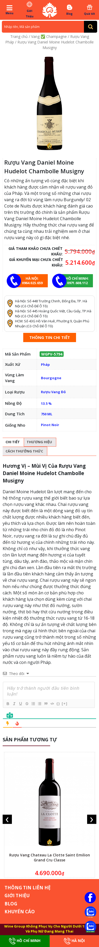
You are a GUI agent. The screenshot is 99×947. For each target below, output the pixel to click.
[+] (65, 704)
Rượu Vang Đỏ (53, 391)
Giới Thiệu (29, 9)
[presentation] (7, 819)
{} (58, 704)
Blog (69, 10)
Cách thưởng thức (24, 451)
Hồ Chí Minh (24, 941)
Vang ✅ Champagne (49, 36)
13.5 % (46, 403)
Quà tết (89, 10)
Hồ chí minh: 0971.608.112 (77, 280)
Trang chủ (19, 36)
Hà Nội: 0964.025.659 (32, 280)
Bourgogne (51, 378)
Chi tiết (13, 442)
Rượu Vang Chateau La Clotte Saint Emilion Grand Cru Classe (49, 857)
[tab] (12, 442)
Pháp (45, 364)
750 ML (46, 414)
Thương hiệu (39, 442)
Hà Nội (74, 941)
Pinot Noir (50, 424)
